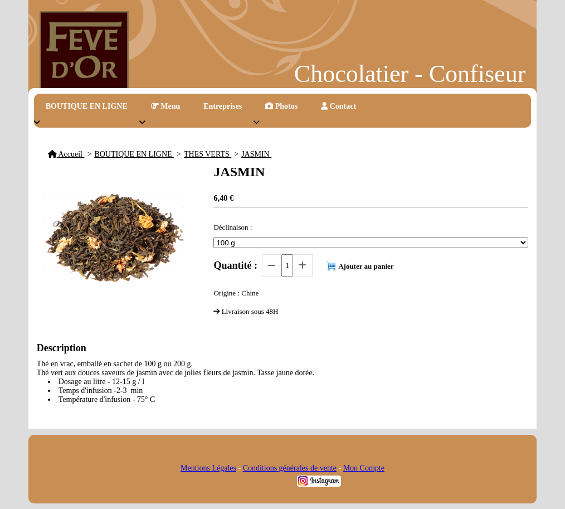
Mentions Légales (208, 468)
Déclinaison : (232, 227)
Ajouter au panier (365, 266)
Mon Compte (363, 468)
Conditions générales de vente (290, 468)
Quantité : (235, 265)
